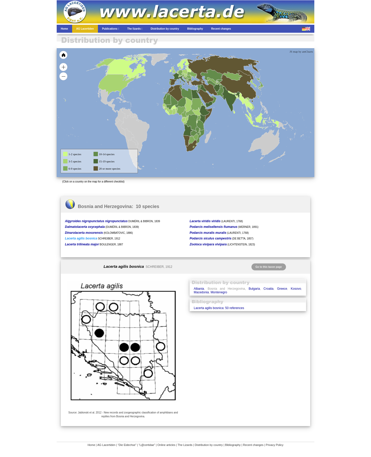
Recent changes (253, 444)
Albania (199, 288)
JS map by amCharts (301, 51)
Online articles (166, 444)
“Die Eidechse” (127, 444)
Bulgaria (254, 288)
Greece (282, 288)
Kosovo (296, 288)
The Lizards (185, 444)
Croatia (269, 288)
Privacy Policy (274, 444)
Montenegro (218, 292)
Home (91, 444)
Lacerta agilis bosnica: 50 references (219, 308)
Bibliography (233, 444)
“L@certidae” (147, 444)
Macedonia (201, 292)
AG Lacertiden (106, 444)
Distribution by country (209, 444)
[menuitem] (211, 96)
